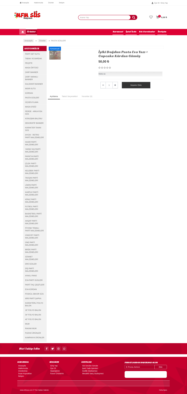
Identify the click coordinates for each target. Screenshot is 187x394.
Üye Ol (52, 368)
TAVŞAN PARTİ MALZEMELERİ (31, 179)
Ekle (160, 367)
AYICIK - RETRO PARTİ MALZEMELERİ (34, 136)
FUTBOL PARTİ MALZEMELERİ (31, 207)
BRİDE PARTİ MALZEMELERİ (31, 250)
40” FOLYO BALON (33, 319)
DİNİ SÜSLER (31, 264)
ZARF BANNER (31, 72)
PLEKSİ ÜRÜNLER (33, 333)
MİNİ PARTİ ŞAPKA (33, 298)
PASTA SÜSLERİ (32, 98)
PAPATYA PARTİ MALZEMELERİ (32, 157)
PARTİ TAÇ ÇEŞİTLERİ (34, 285)
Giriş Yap (53, 365)
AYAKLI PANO (31, 276)
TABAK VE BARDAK (33, 58)
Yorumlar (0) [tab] (87, 96)
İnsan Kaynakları (24, 373)
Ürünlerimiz (22, 370)
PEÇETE (28, 63)
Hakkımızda (37, 3)
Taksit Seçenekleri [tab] (70, 96)
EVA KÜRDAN (31, 289)
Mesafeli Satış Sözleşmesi (92, 373)
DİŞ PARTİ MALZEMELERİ (31, 269)
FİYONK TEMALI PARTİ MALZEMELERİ (34, 229)
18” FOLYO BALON (33, 310)
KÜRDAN (29, 93)
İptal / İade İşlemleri (89, 368)
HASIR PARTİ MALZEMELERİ (31, 143)
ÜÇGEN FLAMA (31, 102)
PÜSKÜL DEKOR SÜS (34, 294)
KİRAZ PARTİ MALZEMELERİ (31, 200)
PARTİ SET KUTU (32, 54)
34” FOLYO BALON (33, 315)
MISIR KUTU (30, 88)
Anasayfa (24, 3)
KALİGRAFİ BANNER (34, 84)
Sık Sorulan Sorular (89, 365)
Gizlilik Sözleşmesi (89, 370)
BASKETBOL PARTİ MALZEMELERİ (33, 215)
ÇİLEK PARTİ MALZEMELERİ (31, 164)
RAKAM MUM (30, 328)
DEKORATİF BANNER (34, 123)
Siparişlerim (54, 370)
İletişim (60, 3)
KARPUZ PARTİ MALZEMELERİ (31, 193)
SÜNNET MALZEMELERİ (31, 258)
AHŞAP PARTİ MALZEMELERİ (31, 222)
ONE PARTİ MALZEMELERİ (31, 243)
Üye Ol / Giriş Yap (160, 3)
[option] (55, 54)
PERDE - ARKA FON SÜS (33, 112)
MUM (27, 324)
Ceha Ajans (163, 390)
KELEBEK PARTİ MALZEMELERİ (32, 172)
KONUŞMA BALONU (33, 118)
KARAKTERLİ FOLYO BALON (34, 304)
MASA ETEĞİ (30, 107)
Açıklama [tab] (54, 96)
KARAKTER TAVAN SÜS (33, 129)
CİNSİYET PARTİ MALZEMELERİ (32, 236)
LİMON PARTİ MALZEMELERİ (31, 186)
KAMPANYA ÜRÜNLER (34, 338)
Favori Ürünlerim (56, 373)
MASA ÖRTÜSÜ (31, 68)
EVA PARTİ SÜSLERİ (34, 280)
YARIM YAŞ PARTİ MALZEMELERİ (32, 150)
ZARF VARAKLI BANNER (31, 78)
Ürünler (50, 3)
